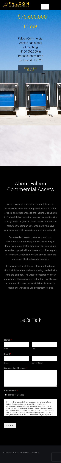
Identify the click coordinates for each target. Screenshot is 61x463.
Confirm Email (37, 363)
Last (33, 349)
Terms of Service (16, 395)
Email (7, 354)
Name (8, 340)
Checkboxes (11, 390)
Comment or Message (15, 368)
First (6, 349)
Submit (10, 425)
